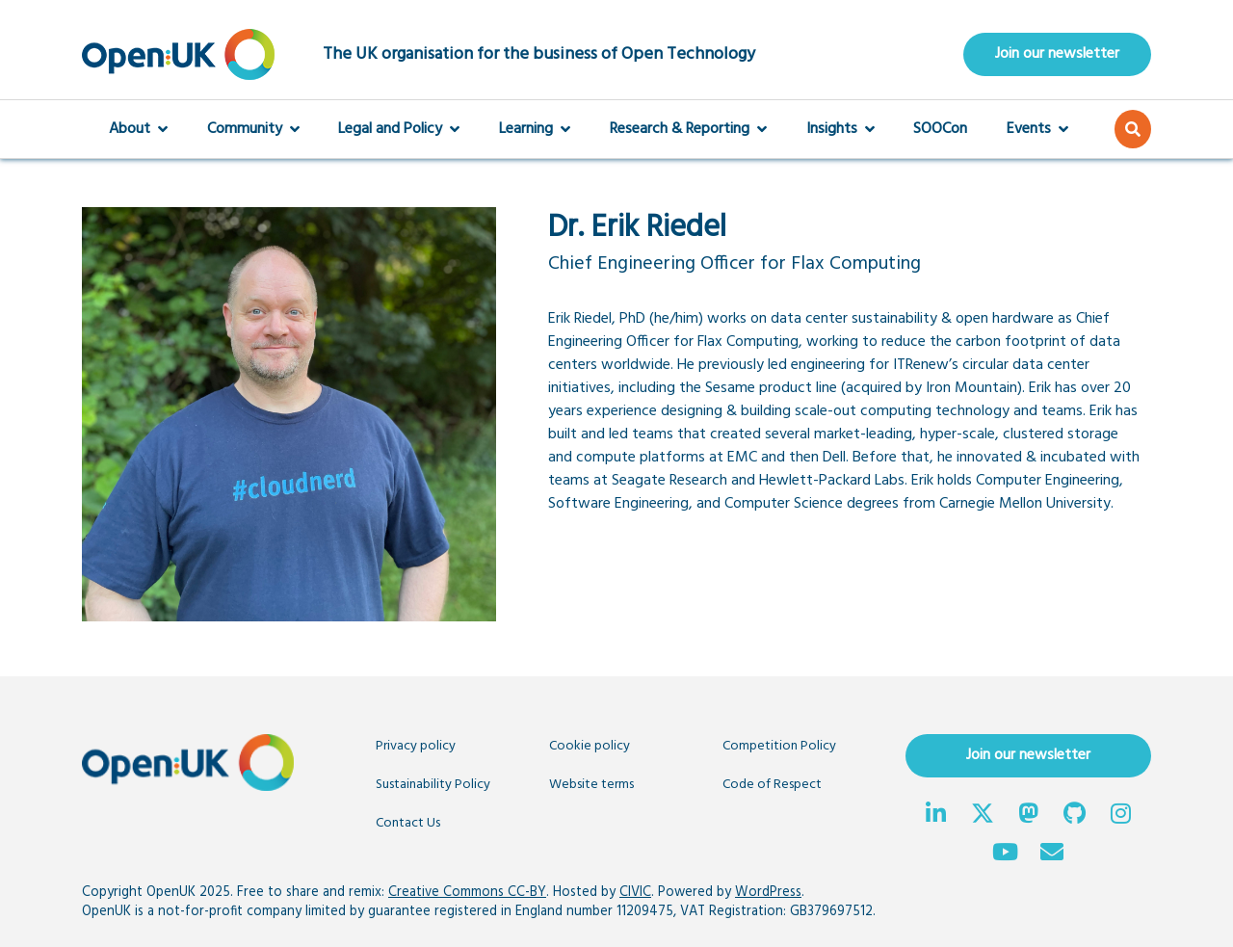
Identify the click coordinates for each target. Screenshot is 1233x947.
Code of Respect (772, 785)
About (138, 129)
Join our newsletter (1057, 53)
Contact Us (408, 823)
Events (1037, 129)
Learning (534, 129)
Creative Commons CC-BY (467, 892)
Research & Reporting (688, 129)
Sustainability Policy (433, 785)
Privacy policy (416, 746)
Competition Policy (779, 746)
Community (253, 129)
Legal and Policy (398, 129)
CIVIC (635, 892)
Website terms (591, 785)
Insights (840, 129)
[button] (1133, 129)
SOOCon (940, 129)
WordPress (768, 892)
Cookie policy (589, 746)
